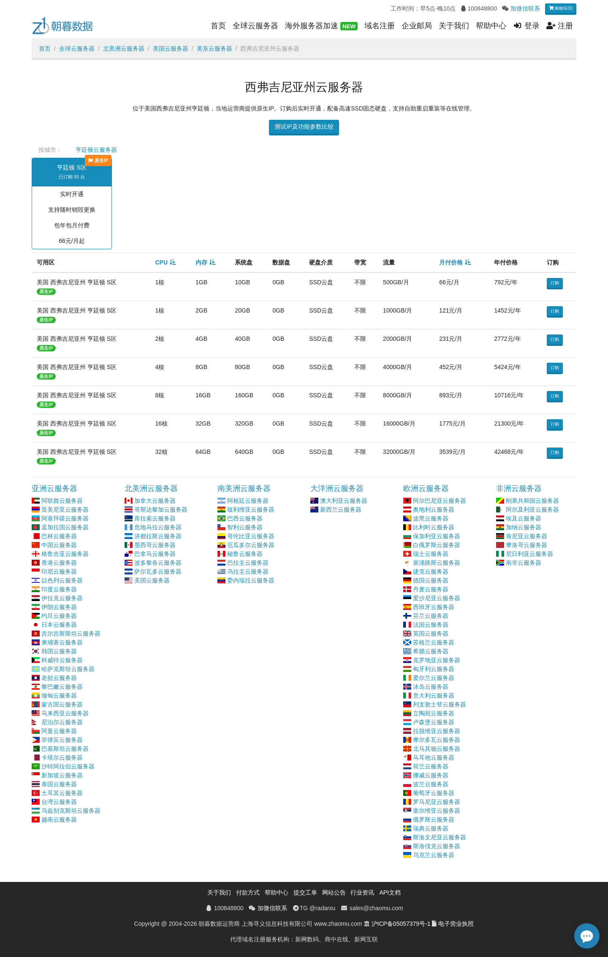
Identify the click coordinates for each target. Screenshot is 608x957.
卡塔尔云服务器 (62, 757)
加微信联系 (525, 8)
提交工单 (305, 892)
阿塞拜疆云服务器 (65, 518)
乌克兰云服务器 (433, 855)
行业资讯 (362, 892)
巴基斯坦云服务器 (65, 748)
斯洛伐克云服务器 (436, 846)
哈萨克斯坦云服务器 (68, 669)
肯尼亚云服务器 (526, 536)
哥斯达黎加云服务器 (160, 509)
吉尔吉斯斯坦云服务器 (70, 633)
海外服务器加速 (321, 26)
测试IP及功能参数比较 (303, 126)
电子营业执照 (456, 923)
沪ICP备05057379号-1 (401, 923)
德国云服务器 (430, 580)
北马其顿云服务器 (436, 748)
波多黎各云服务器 (158, 562)
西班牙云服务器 (433, 607)
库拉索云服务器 (155, 518)
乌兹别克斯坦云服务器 (70, 810)
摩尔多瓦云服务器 (436, 739)
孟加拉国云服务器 (65, 527)
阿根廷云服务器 (248, 500)
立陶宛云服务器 (433, 713)
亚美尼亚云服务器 (65, 509)
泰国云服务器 (59, 784)
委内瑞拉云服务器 (250, 580)
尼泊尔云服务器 (62, 722)
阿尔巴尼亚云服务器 (439, 500)
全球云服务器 (255, 26)
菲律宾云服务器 (62, 739)
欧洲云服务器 (426, 488)
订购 (555, 282)
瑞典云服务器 (430, 828)
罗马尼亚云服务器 (436, 801)
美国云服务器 (170, 48)
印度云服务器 (59, 589)
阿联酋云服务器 (62, 500)
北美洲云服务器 (123, 48)
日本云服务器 (59, 624)
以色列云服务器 (62, 580)
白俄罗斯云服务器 (436, 545)
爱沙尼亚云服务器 (436, 598)
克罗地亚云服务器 (436, 660)
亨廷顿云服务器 (96, 149)
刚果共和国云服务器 (532, 500)
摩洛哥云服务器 (526, 545)
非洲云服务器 (519, 488)
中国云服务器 (59, 545)
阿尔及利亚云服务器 (532, 509)
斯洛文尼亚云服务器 (439, 837)
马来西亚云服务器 (65, 713)
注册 (559, 26)
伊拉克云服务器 (62, 598)
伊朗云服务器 (59, 607)
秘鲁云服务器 (245, 553)
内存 (201, 262)
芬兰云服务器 (430, 615)
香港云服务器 (59, 562)
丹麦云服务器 (430, 589)
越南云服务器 (59, 819)
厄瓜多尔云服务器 (250, 545)
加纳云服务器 (523, 527)
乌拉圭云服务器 (248, 571)
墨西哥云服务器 (155, 545)
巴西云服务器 (245, 518)
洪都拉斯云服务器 (158, 536)
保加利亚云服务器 (436, 536)
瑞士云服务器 (430, 553)
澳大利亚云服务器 (343, 500)
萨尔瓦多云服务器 (158, 571)
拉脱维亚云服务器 (436, 731)
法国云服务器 (430, 624)
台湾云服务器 (59, 801)
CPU (161, 262)
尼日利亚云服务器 (529, 553)
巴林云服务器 (59, 536)
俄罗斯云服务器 (433, 819)
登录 (526, 26)
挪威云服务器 (430, 775)
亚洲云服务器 (54, 488)
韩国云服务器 (59, 651)
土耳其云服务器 (62, 793)
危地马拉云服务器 (158, 527)
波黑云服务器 (430, 518)
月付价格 (451, 262)
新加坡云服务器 (62, 775)
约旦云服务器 (59, 615)
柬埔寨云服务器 (62, 642)
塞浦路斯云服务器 (436, 562)
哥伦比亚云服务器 (250, 536)
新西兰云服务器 (340, 509)
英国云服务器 (430, 633)
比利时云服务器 (433, 527)
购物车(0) (561, 8)
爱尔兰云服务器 (433, 677)
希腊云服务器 (430, 651)
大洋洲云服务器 (337, 488)
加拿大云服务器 (155, 500)
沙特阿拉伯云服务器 (68, 766)
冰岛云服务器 (430, 686)
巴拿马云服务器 (155, 553)
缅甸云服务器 (59, 695)
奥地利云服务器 (433, 509)
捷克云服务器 (430, 571)
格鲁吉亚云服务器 (65, 553)
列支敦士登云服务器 (439, 704)
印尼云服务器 (59, 571)
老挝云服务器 (59, 677)
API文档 (390, 892)
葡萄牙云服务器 (433, 793)
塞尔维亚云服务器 (436, 810)
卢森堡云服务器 (433, 722)
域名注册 (379, 26)
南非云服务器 (523, 562)
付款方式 (248, 892)
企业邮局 (417, 26)
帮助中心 (491, 26)
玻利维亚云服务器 (250, 509)
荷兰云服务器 (430, 766)
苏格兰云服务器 (433, 642)
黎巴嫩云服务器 (62, 686)
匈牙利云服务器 (433, 669)
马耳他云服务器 (433, 757)
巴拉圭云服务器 (248, 562)
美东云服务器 (214, 48)
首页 (218, 26)
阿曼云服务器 (59, 731)
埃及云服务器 (523, 518)
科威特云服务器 (62, 660)
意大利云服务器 (433, 695)
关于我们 (454, 26)
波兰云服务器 (430, 784)
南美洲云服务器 (244, 488)
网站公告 (334, 892)
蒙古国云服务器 (62, 704)
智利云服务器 (245, 527)
